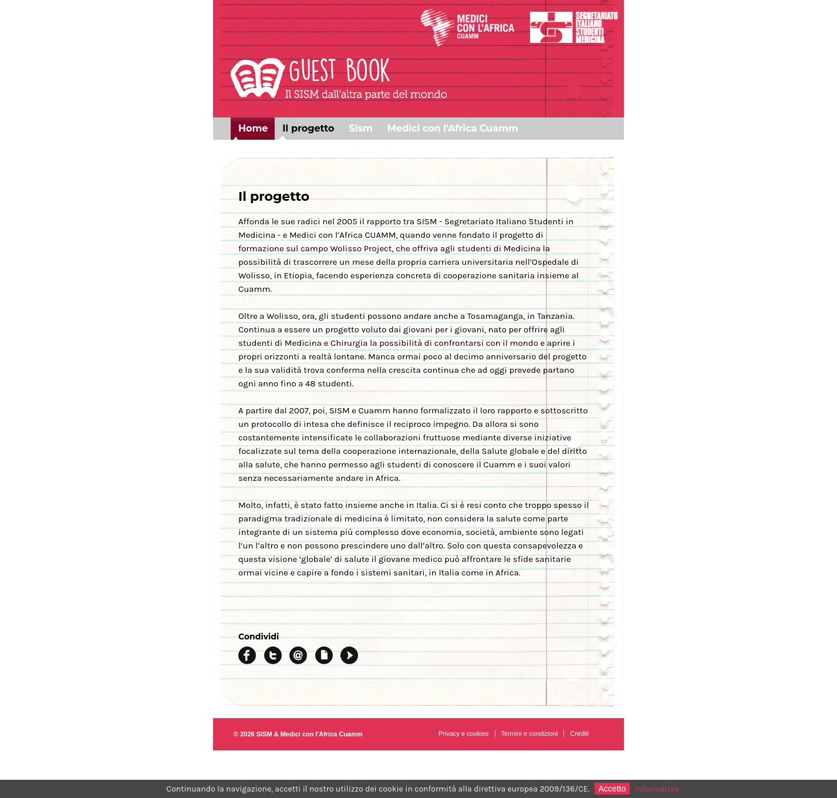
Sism (360, 128)
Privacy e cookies (463, 733)
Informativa (657, 789)
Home (253, 128)
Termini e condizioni (529, 733)
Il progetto (308, 128)
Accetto (612, 788)
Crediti (579, 733)
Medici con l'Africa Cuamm (452, 128)
